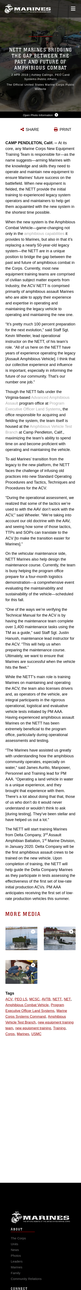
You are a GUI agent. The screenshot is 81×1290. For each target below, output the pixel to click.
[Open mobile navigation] (73, 9)
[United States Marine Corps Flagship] (27, 8)
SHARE (32, 129)
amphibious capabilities (44, 233)
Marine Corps (40, 1223)
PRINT (65, 129)
